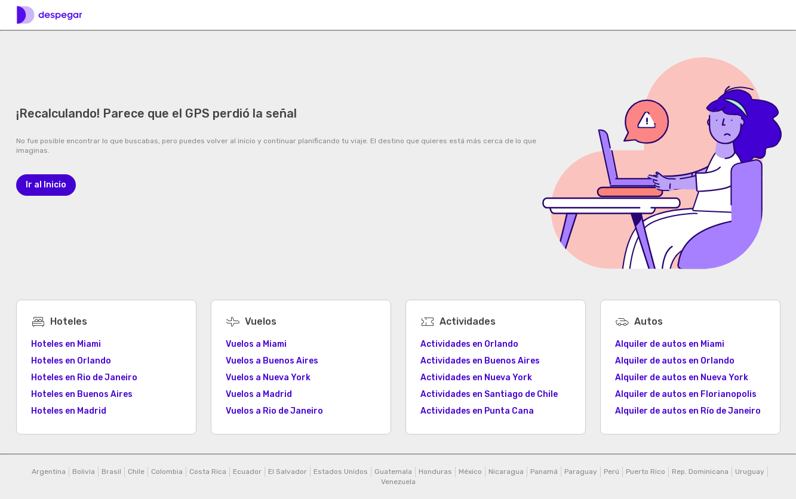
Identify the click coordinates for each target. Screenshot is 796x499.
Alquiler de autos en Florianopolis (686, 394)
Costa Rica (207, 471)
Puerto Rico (645, 471)
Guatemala (393, 471)
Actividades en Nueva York (476, 377)
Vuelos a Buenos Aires (272, 361)
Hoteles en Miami (66, 344)
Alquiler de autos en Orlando (674, 361)
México (470, 471)
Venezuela (398, 482)
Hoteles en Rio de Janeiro (84, 377)
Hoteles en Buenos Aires (82, 394)
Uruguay (749, 471)
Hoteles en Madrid (68, 411)
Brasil (111, 471)
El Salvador (287, 471)
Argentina (49, 471)
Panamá (544, 471)
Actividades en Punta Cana (477, 411)
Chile (136, 471)
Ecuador (247, 471)
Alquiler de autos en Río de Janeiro (688, 411)
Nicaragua (506, 471)
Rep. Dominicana (700, 471)
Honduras (435, 471)
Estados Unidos (341, 471)
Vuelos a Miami (256, 344)
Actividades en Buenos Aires (480, 361)
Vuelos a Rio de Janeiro (274, 411)
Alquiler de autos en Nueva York (681, 377)
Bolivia (83, 471)
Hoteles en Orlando (71, 361)
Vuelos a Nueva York (268, 377)
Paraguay (580, 471)
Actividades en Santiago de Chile (489, 394)
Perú (611, 471)
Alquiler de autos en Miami (669, 344)
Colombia (167, 471)
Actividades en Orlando (469, 344)
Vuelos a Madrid (259, 394)
